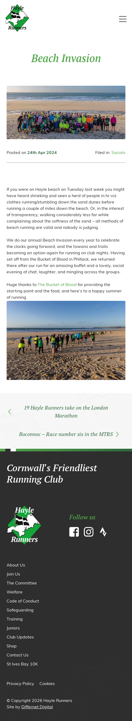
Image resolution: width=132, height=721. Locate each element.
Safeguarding (20, 610)
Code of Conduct (23, 601)
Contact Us (18, 655)
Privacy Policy (20, 684)
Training (15, 619)
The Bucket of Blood (57, 285)
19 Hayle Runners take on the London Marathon (58, 411)
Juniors (13, 628)
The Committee (22, 583)
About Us (16, 565)
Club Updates (20, 637)
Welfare (14, 592)
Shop (12, 646)
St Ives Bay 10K (22, 664)
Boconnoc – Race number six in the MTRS (69, 434)
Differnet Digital (37, 707)
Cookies (47, 684)
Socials (118, 153)
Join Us (13, 574)
